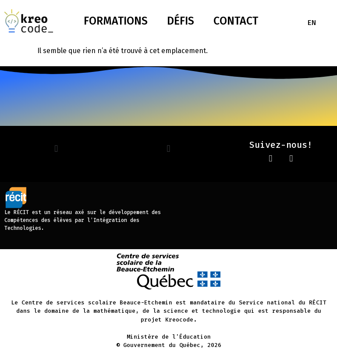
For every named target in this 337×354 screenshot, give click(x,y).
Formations (116, 21)
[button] (56, 148)
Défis (180, 21)
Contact (235, 21)
